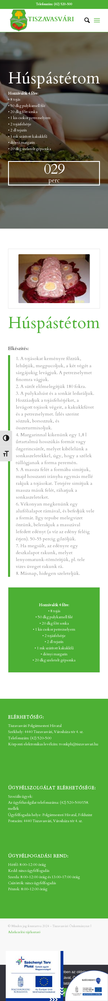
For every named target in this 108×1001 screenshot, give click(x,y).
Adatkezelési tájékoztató (24, 932)
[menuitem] (84, 20)
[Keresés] (84, 20)
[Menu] (97, 20)
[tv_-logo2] (45, 20)
